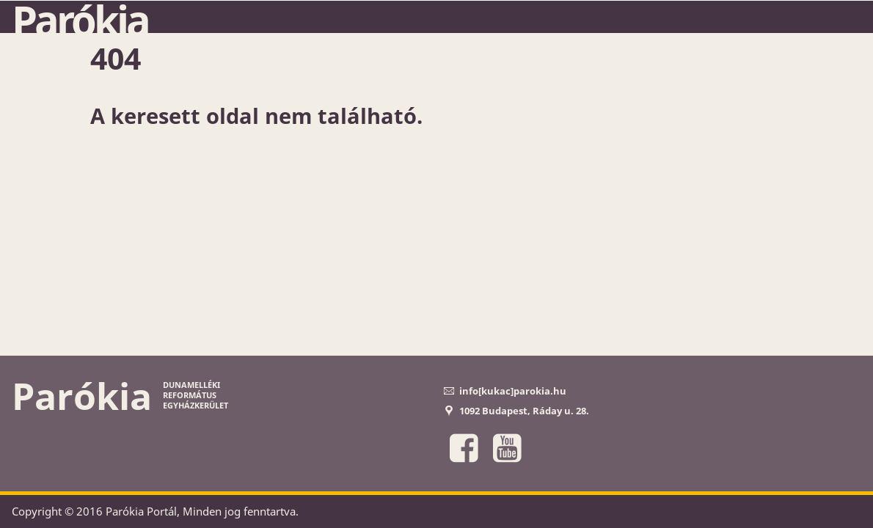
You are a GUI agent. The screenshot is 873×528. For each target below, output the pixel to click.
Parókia (80, 20)
